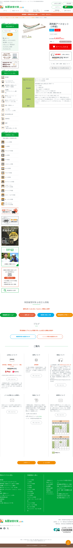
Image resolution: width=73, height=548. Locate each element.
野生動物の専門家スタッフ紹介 (64, 484)
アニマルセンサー (7, 49)
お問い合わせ (49, 492)
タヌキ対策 (30, 491)
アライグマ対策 (31, 484)
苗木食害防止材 (3, 497)
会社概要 (48, 486)
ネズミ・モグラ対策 (32, 505)
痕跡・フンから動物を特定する (64, 486)
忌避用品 (2, 499)
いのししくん (6, 44)
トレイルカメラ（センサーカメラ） (8, 482)
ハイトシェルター (12, 40)
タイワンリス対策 (31, 497)
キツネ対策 (30, 495)
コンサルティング (61, 488)
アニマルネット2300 (7, 47)
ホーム (3, 17)
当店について (49, 482)
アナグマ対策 (30, 493)
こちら (40, 416)
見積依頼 (48, 490)
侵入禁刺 (5, 42)
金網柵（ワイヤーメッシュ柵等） (8, 486)
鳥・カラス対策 (31, 507)
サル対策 (29, 486)
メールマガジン (50, 494)
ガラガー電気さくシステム (24, 17)
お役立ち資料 (49, 488)
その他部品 (32, 17)
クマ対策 (29, 488)
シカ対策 (29, 482)
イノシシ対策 (30, 480)
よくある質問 (49, 484)
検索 (10, 34)
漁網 (1, 501)
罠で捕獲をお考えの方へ (63, 494)
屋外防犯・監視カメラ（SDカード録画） (10, 484)
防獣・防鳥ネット (4, 493)
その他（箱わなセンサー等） (7, 503)
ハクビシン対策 (31, 489)
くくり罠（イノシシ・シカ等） (7, 495)
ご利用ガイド (49, 480)
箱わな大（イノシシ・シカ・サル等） (9, 488)
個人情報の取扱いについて (63, 498)
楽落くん (5, 40)
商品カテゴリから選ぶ (10, 17)
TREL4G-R (12, 44)
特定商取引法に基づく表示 (63, 496)
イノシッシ (10, 42)
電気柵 (17, 17)
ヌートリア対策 (31, 503)
